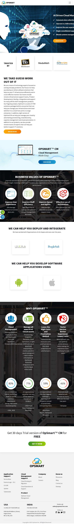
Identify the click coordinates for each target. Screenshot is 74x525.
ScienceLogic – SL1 (9, 482)
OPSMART (8, 2)
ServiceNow (7, 479)
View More (47, 162)
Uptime (6, 488)
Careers (40, 480)
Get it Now (37, 444)
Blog (57, 480)
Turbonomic (7, 492)
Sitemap (58, 486)
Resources (59, 477)
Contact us (59, 483)
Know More (12, 132)
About (40, 477)
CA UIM (6, 485)
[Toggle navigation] (69, 3)
